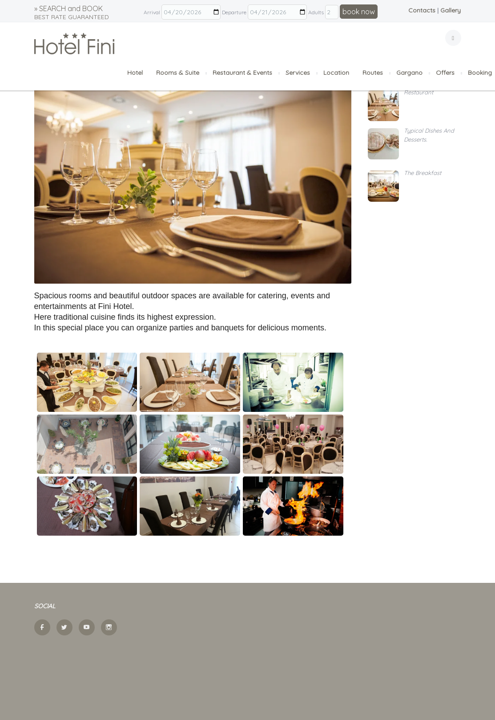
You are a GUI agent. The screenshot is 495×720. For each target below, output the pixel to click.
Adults (316, 12)
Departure (234, 12)
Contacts (421, 10)
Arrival (152, 12)
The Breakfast (422, 172)
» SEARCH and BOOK (71, 12)
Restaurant (418, 92)
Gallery (450, 10)
